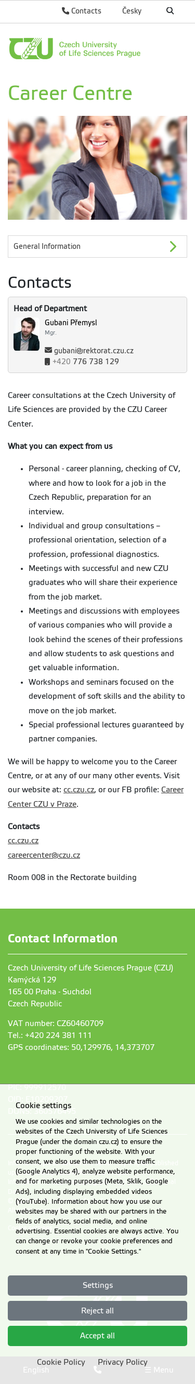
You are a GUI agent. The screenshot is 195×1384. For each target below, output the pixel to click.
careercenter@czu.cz (44, 855)
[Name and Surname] (116, 327)
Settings (98, 1285)
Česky (131, 11)
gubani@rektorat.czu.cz (94, 351)
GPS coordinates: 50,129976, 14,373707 (81, 1047)
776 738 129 (86, 362)
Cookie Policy (61, 1362)
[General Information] (97, 247)
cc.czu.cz (78, 790)
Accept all (97, 1336)
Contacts (81, 11)
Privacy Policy (123, 1362)
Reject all (97, 1311)
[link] (97, 48)
